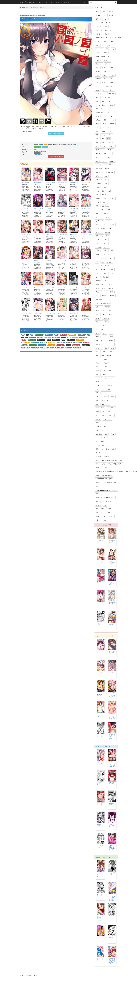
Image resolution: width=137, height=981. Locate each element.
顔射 (107, 236)
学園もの (107, 64)
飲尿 (103, 314)
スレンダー (104, 19)
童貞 (104, 202)
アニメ (111, 351)
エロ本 (97, 123)
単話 (27, 7)
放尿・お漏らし (100, 108)
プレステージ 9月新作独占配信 (104, 475)
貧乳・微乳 (111, 93)
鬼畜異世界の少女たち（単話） (77, 182)
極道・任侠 (99, 299)
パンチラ (98, 273)
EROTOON (99, 512)
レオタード (99, 183)
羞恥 (107, 49)
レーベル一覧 (75, 2)
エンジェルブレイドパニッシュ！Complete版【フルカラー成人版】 (100, 876)
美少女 (111, 67)
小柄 (104, 93)
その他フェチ (99, 221)
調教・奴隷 (109, 86)
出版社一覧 (49, 2)
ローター (106, 247)
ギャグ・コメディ (107, 165)
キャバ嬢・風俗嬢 (100, 131)
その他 (112, 348)
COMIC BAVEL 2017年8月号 (100, 715)
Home (22, 7)
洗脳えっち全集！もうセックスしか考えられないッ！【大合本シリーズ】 (112, 961)
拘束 (97, 262)
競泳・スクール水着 (101, 161)
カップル (98, 26)
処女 (113, 49)
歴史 (106, 348)
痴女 (97, 82)
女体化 (97, 251)
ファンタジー (99, 49)
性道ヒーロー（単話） (87, 234)
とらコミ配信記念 (106, 501)
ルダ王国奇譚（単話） (63, 234)
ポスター (111, 415)
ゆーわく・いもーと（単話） (40, 234)
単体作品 (98, 467)
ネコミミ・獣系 (108, 79)
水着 (97, 101)
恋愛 (97, 67)
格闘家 (97, 337)
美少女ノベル (99, 381)
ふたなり (98, 41)
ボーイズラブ (99, 340)
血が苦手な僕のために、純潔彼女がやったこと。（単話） (112, 737)
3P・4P (105, 90)
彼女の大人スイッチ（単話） (88, 261)
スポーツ (112, 146)
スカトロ (112, 295)
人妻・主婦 (108, 30)
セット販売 (106, 318)
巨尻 (107, 217)
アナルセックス (100, 112)
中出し (103, 45)
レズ (97, 45)
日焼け (97, 97)
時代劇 (107, 265)
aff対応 (106, 213)
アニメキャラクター (101, 445)
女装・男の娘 (99, 172)
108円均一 (110, 150)
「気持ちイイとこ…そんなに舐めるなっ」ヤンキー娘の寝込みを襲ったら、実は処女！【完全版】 (112, 717)
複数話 (109, 355)
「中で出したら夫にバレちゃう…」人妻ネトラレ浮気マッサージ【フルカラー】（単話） (112, 765)
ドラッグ (98, 359)
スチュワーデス (110, 385)
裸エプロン (107, 254)
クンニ (97, 93)
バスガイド (99, 378)
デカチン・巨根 (100, 191)
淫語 (113, 224)
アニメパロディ (100, 441)
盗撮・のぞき (99, 236)
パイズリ (110, 45)
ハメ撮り (98, 243)
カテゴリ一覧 (39, 2)
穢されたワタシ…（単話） (112, 652)
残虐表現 (110, 288)
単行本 (97, 11)
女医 (110, 228)
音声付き (98, 516)
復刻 (113, 449)
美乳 (104, 11)
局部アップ (99, 292)
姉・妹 (108, 22)
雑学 (97, 486)
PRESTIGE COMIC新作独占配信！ (105, 497)
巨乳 (97, 19)
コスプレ (98, 224)
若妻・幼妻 (99, 179)
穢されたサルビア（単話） (88, 208)
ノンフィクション (100, 415)
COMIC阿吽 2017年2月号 (112, 783)
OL (104, 15)
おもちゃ (105, 251)
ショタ (105, 239)
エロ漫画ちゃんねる (27, 2)
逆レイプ (112, 198)
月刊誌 (97, 370)
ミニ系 (110, 131)
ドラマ (109, 127)
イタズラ (98, 157)
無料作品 (109, 314)
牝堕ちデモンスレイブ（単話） (77, 234)
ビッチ (104, 116)
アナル (97, 60)
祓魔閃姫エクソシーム (100, 825)
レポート (98, 396)
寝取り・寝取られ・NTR (102, 56)
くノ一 (97, 277)
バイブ (97, 127)
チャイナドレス (100, 389)
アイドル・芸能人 (100, 105)
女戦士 (105, 52)
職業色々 (98, 254)
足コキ (97, 165)
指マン (112, 90)
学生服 (111, 82)
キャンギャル (99, 344)
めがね (97, 202)
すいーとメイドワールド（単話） (90, 182)
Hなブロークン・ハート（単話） (29, 208)
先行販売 (112, 75)
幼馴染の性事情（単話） (112, 603)
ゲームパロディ (106, 400)
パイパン (108, 221)
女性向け (98, 419)
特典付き (106, 359)
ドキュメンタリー (110, 378)
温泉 (97, 138)
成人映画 (104, 374)
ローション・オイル (101, 258)
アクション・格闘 (100, 228)
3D (103, 411)
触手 (108, 209)
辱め (103, 138)
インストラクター (100, 269)
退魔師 (111, 337)
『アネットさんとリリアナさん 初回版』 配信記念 (109, 464)
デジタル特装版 (100, 508)
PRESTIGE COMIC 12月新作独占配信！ (106, 490)
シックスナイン (100, 209)
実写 (109, 411)
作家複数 (98, 280)
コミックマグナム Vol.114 (100, 804)
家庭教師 (107, 232)
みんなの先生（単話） (112, 873)
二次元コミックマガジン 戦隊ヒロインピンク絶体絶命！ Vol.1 (112, 847)
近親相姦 (98, 187)
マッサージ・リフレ (107, 135)
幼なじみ (98, 71)
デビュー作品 (99, 329)
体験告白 (98, 153)
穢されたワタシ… (112, 672)
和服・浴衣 (99, 34)
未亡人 (111, 258)
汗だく (111, 273)
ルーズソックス (107, 370)
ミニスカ (104, 351)
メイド (111, 41)
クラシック (106, 520)
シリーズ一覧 (58, 2)
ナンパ (104, 337)
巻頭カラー (99, 322)
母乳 (97, 194)
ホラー (105, 243)
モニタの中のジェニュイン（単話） (100, 846)
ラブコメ (110, 11)
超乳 (106, 322)
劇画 (97, 206)
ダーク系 (98, 247)
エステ (97, 333)
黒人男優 (107, 512)
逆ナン (97, 90)
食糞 (106, 434)
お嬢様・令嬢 (109, 172)
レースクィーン (106, 393)
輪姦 (106, 179)
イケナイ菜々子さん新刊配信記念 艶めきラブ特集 (109, 460)
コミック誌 (99, 30)
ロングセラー (111, 408)
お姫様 (109, 191)
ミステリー (109, 329)
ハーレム (112, 120)
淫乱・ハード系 (106, 101)
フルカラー (110, 142)
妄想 (112, 251)
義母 (105, 198)
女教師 (107, 168)
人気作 (97, 411)
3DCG (97, 400)
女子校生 (104, 67)
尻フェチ (111, 269)
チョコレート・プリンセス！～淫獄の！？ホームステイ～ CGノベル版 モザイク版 (112, 898)
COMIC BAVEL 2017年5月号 (100, 694)
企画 (103, 355)
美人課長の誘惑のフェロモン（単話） (112, 562)
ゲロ (97, 374)
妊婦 (97, 314)
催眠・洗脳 (99, 168)
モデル (104, 333)
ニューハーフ (105, 404)
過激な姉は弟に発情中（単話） (53, 313)
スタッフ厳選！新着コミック (103, 303)
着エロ (109, 112)
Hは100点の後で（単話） (100, 895)
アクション (99, 422)
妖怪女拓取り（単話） (112, 804)
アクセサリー (107, 419)
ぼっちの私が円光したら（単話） (54, 287)
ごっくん (106, 224)
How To (98, 452)
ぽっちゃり (99, 232)
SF (103, 127)
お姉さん (111, 15)
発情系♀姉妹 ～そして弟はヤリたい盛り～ (100, 763)
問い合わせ (84, 2)
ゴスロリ (98, 239)
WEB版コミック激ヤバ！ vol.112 (112, 583)
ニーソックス (99, 217)
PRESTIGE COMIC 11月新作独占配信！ (106, 482)
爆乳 (97, 501)
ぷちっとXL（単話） (100, 624)
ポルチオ (109, 389)
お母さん (98, 120)
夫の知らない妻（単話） (75, 287)
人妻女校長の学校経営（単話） (100, 784)
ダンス (107, 366)
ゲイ (97, 295)
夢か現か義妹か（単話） (112, 916)
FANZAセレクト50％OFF (102, 426)
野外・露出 (107, 71)
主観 (97, 494)
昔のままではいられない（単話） (112, 541)
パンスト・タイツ (100, 325)
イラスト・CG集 (100, 288)
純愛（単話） (112, 937)
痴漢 (103, 142)
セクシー (104, 146)
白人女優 (98, 505)
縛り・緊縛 (106, 277)
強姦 (97, 135)
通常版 (109, 508)
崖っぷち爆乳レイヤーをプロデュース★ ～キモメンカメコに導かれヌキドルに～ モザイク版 (100, 920)
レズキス (106, 467)
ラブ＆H (98, 15)
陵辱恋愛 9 (111, 624)
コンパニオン (99, 385)
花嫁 (105, 280)
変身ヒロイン (105, 194)
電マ (110, 310)
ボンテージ (99, 348)
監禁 (106, 176)
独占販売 (98, 79)
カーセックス (99, 22)
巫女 (105, 41)
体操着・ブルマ (100, 150)
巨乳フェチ (99, 176)
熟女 (111, 116)
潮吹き (97, 116)
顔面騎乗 (107, 307)
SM (110, 153)
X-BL (109, 202)
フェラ (105, 26)
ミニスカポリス (100, 408)
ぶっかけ (111, 105)
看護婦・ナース (100, 284)
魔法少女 (98, 213)
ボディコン (99, 366)
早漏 (97, 355)
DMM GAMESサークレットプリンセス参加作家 (108, 37)
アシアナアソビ (100, 603)
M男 (105, 273)
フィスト (104, 295)
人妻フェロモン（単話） (51, 234)
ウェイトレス (109, 344)
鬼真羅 (83, 313)
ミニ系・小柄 (106, 97)
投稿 (107, 449)
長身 (97, 393)
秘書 (106, 183)
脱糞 (97, 404)
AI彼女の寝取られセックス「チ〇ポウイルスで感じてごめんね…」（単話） (112, 695)
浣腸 (103, 262)
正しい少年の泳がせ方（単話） (100, 959)
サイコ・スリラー (100, 310)
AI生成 (97, 520)
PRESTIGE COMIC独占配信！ (104, 479)
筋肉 (111, 333)
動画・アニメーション (102, 430)
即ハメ (97, 318)
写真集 (112, 434)
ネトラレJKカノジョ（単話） (53, 208)
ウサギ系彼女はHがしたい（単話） (78, 208)
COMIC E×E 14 (100, 582)
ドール (108, 381)
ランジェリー (99, 86)
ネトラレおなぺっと (100, 673)
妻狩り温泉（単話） (62, 313)
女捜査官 (106, 363)
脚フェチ (98, 363)
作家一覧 (66, 2)
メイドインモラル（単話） (64, 208)
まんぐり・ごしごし (100, 652)
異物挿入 (109, 262)
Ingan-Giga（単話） (50, 182)
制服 (105, 187)
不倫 (105, 120)
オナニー (112, 161)
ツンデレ (104, 82)
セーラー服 (99, 265)
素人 (97, 146)
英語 (97, 351)
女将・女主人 (105, 206)
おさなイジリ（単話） (39, 287)
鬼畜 (105, 153)
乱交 (106, 34)
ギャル (104, 123)
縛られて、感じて (100, 937)
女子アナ (109, 284)
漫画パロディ (99, 449)
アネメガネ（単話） (62, 261)
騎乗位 (97, 75)
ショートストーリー (101, 437)
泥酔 (97, 142)
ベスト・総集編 (109, 292)
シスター (98, 52)
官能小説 (98, 198)
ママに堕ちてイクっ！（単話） (89, 287)
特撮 (105, 505)
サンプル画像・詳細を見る (56, 133)
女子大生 (112, 123)
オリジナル (99, 64)
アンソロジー (106, 60)
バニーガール (109, 340)
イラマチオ (99, 307)
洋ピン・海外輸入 (108, 516)
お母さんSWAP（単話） (111, 825)
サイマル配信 (107, 157)
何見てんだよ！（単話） (100, 735)
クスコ (105, 396)
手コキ (104, 75)
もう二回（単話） (100, 541)
